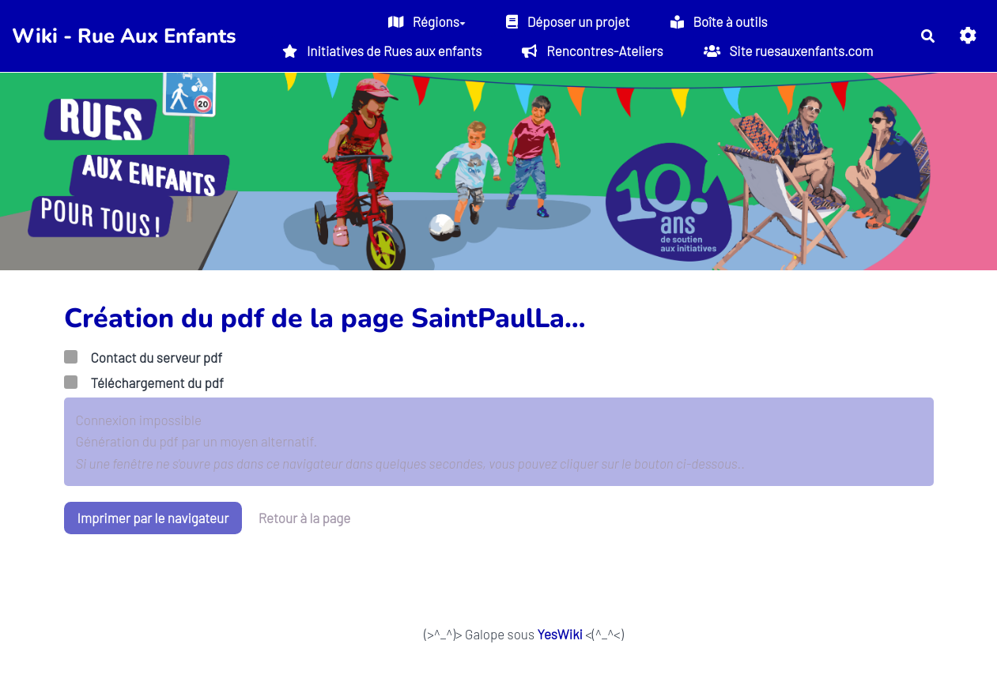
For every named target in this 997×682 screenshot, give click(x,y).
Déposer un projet (568, 21)
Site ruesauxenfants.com (789, 50)
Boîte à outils (719, 21)
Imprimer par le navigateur (153, 518)
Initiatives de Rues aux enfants (382, 50)
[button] (968, 36)
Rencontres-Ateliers (592, 50)
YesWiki (559, 634)
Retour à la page (305, 518)
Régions (427, 21)
